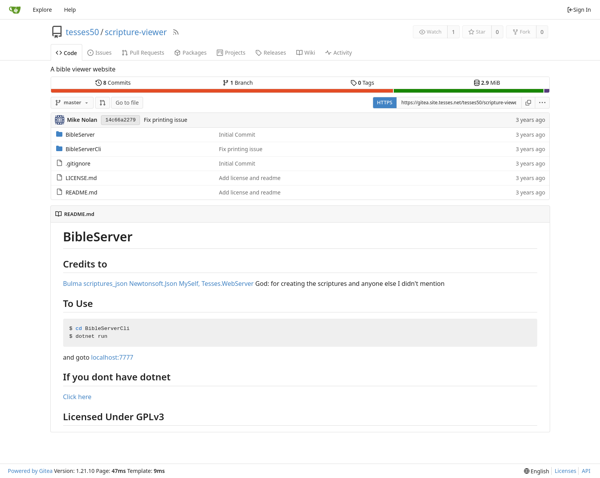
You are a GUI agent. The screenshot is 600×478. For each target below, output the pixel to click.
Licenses (566, 470)
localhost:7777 (112, 357)
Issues (99, 52)
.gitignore (77, 163)
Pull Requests (143, 52)
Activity (338, 52)
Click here (77, 396)
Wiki (305, 52)
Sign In (579, 9)
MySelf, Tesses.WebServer (216, 283)
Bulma (72, 283)
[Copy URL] (528, 103)
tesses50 (82, 32)
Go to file (126, 102)
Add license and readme (250, 178)
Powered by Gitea (30, 470)
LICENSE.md (81, 178)
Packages (190, 52)
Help (70, 9)
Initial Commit (237, 134)
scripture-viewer (136, 32)
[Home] (15, 10)
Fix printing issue (166, 119)
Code (66, 53)
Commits (113, 82)
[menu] (542, 103)
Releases (270, 52)
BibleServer (80, 134)
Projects (231, 52)
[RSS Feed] (175, 32)
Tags (362, 82)
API (586, 470)
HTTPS (385, 102)
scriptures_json (105, 283)
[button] (102, 103)
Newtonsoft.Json (153, 283)
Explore (42, 9)
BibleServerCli (83, 149)
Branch (238, 82)
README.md (81, 192)
